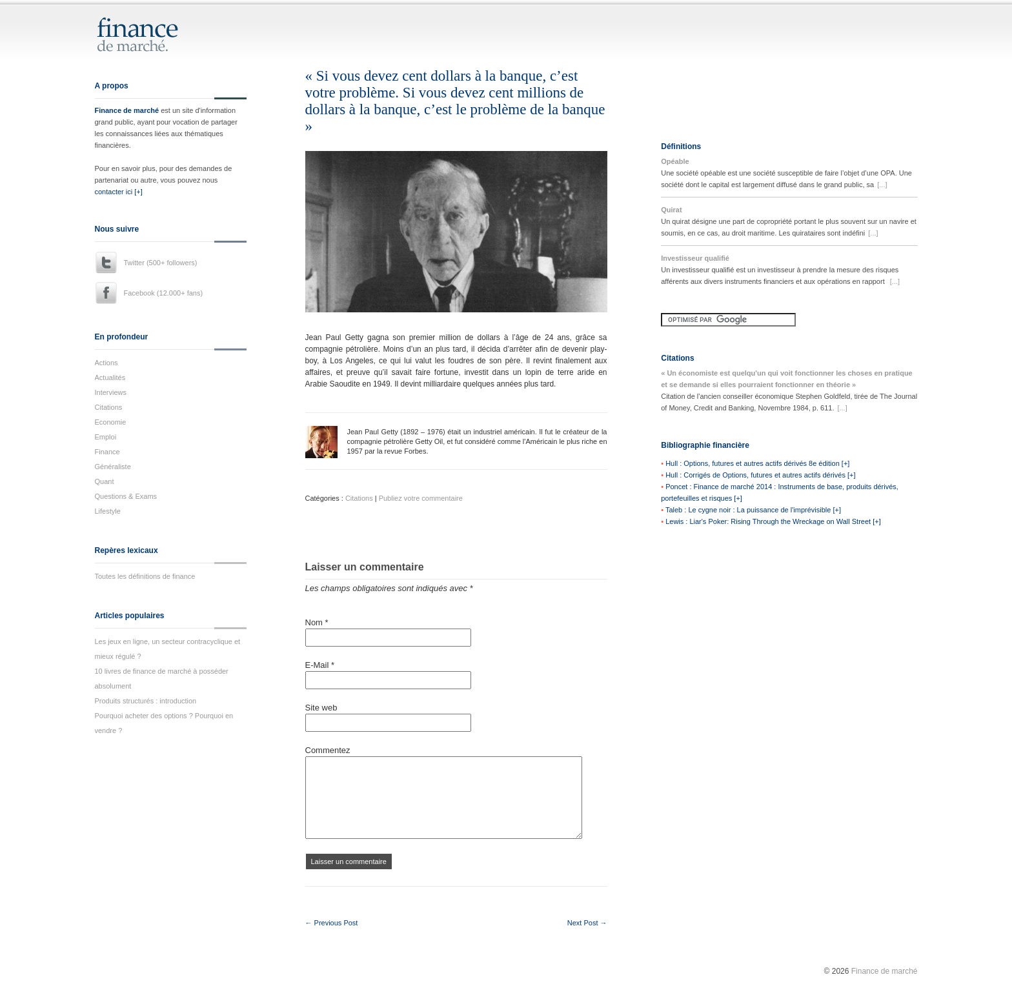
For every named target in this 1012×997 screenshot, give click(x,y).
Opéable (675, 161)
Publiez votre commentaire (421, 498)
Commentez (327, 750)
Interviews (111, 392)
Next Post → (587, 923)
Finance (107, 452)
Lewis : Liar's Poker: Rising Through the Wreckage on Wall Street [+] (773, 521)
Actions (106, 363)
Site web (321, 707)
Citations (109, 407)
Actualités (110, 377)
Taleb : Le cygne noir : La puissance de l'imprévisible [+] (753, 510)
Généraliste (113, 466)
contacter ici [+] (119, 192)
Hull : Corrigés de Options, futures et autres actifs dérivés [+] (760, 475)
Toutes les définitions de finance (145, 576)
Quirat (671, 210)
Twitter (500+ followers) (160, 263)
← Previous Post (331, 923)
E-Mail (320, 665)
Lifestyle (108, 511)
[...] (882, 184)
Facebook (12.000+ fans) (163, 293)
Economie (110, 422)
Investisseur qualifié (695, 258)
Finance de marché (127, 110)
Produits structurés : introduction (146, 701)
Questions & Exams (126, 496)
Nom (317, 622)
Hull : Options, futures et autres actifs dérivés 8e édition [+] (757, 463)
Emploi (106, 437)
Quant (104, 481)
